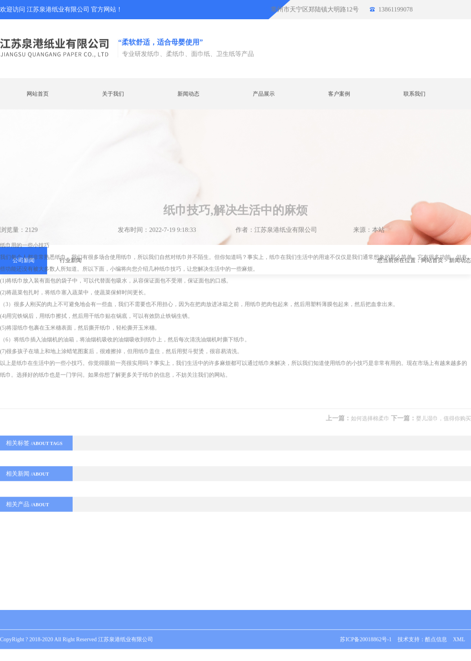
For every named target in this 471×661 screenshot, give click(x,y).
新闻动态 (188, 93)
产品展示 (264, 93)
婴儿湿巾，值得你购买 (443, 367)
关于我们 (113, 93)
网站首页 (38, 93)
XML (459, 633)
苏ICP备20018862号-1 (365, 633)
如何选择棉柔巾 (370, 367)
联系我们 (414, 93)
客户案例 (339, 93)
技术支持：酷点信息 (422, 633)
